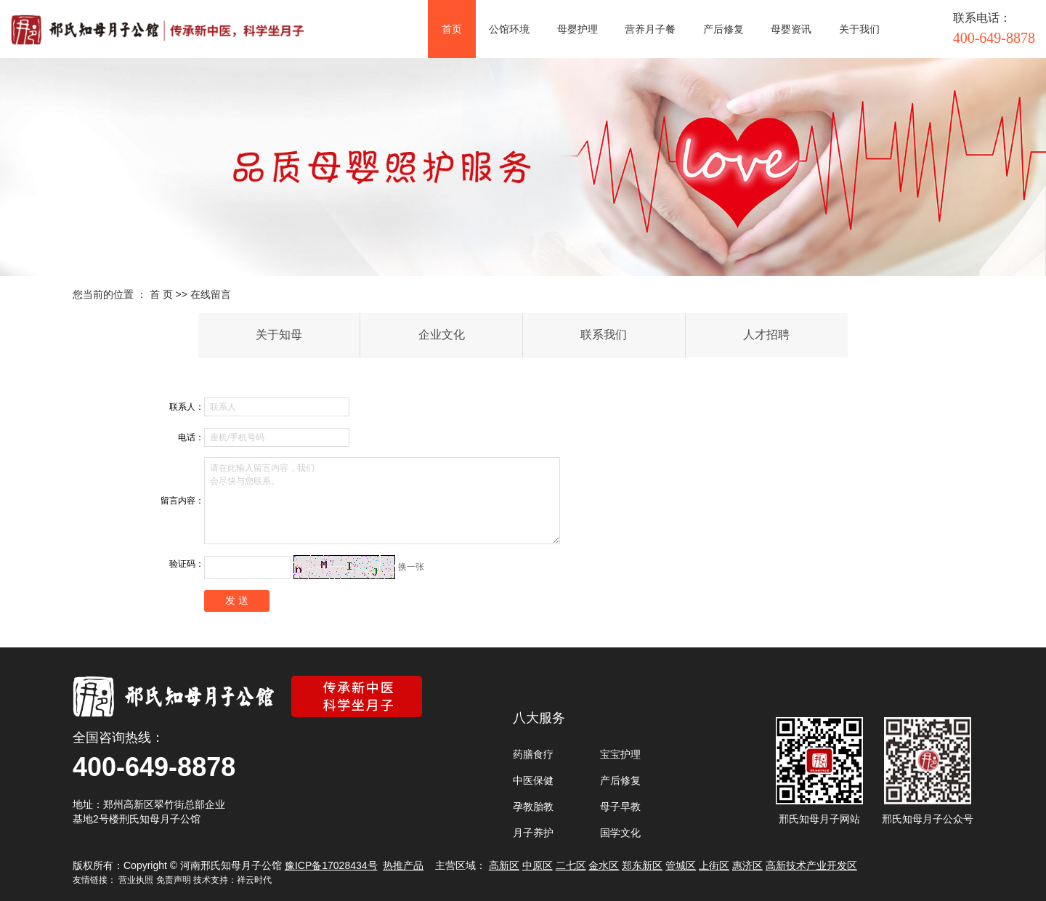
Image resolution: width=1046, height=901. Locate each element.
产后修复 (723, 29)
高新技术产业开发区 (811, 865)
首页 (452, 29)
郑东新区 (642, 865)
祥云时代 (254, 880)
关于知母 (279, 334)
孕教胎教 (533, 806)
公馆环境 (509, 29)
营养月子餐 (650, 29)
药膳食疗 (533, 754)
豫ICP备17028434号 (331, 865)
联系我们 (603, 334)
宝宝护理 (620, 754)
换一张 (411, 567)
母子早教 (620, 806)
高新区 (504, 865)
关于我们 (859, 29)
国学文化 (620, 833)
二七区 (571, 865)
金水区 (603, 865)
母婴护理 (577, 29)
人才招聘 (766, 334)
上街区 (714, 865)
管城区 (680, 865)
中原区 (537, 865)
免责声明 (173, 880)
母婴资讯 (791, 29)
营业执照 (135, 880)
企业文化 (441, 334)
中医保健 (533, 780)
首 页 (161, 294)
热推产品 (403, 865)
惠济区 (747, 865)
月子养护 (533, 833)
